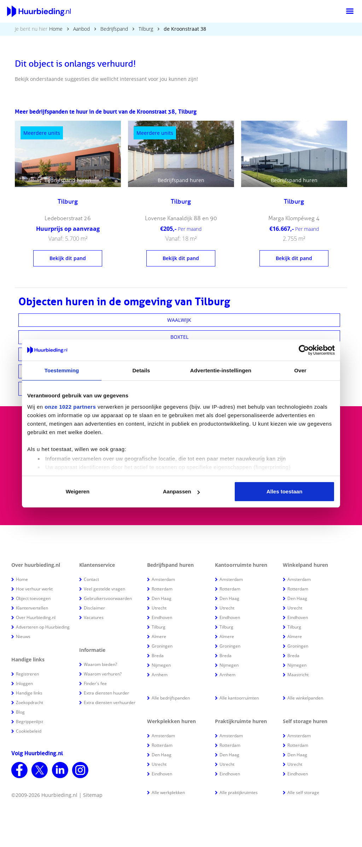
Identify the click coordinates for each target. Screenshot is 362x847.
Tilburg (146, 28)
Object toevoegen (33, 598)
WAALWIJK (179, 320)
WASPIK (179, 354)
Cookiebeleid (28, 731)
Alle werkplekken (168, 792)
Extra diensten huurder (106, 693)
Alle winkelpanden (305, 698)
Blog (20, 712)
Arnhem (160, 675)
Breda (158, 656)
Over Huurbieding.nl (36, 617)
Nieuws (23, 636)
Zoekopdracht (29, 702)
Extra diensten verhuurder (109, 702)
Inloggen (24, 683)
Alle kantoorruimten (239, 698)
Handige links (29, 693)
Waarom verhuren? (103, 674)
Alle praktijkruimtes (239, 792)
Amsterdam (163, 579)
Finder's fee (95, 683)
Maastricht (298, 675)
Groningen (162, 646)
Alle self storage (303, 792)
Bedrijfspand (114, 28)
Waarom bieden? (100, 664)
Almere (159, 636)
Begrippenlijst (29, 722)
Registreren (27, 674)
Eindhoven (162, 617)
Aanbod (81, 28)
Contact (91, 579)
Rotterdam (162, 589)
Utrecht (159, 608)
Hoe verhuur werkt (34, 589)
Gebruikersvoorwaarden (108, 598)
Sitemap (93, 795)
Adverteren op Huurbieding (43, 627)
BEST (179, 388)
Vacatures (94, 617)
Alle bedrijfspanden (171, 698)
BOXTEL (179, 337)
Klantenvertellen (32, 608)
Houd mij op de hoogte (246, 481)
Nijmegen (161, 665)
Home (56, 28)
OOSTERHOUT (179, 371)
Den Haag (161, 598)
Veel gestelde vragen (104, 589)
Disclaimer (94, 608)
